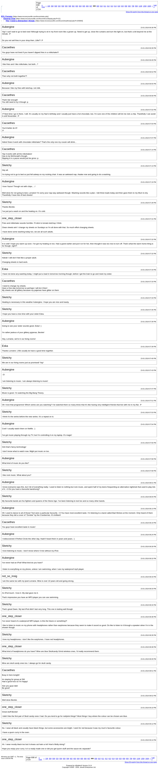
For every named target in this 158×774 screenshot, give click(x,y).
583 (66, 6)
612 (108, 6)
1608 (149, 6)
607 (90, 6)
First (43, 6)
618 (119, 6)
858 (136, 6)
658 (126, 6)
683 (129, 6)
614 (115, 6)
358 (52, 6)
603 (76, 6)
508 (55, 6)
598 (69, 6)
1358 (144, 6)
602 (73, 6)
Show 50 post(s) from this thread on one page (142, 12)
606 (87, 6)
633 (122, 6)
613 (111, 6)
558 (62, 6)
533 (59, 6)
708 (133, 6)
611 (105, 6)
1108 (140, 6)
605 (84, 6)
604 (80, 6)
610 (101, 6)
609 (97, 6)
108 (48, 6)
